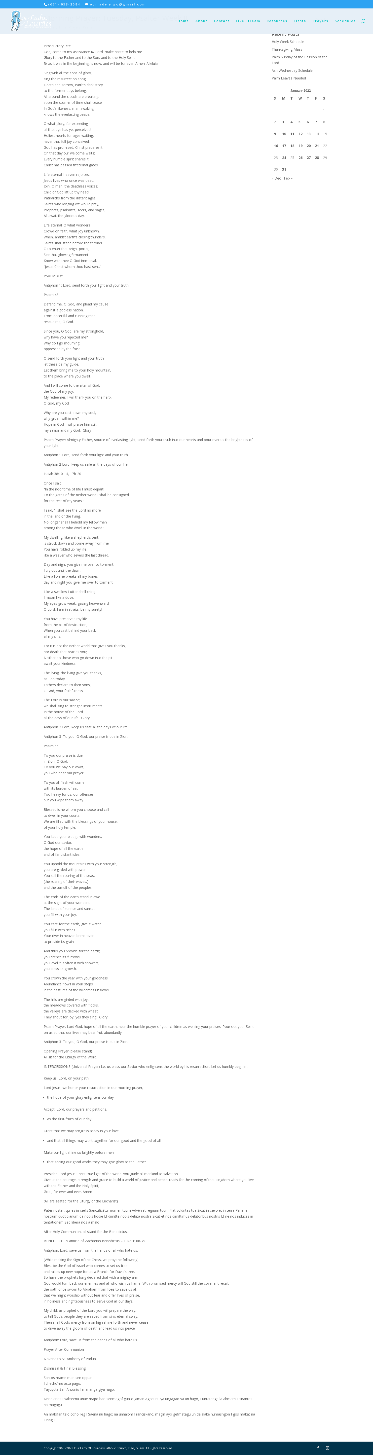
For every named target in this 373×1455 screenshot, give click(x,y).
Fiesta (300, 21)
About (201, 21)
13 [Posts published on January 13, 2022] (309, 133)
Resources (277, 21)
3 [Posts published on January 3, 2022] (283, 121)
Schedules (345, 21)
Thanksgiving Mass (287, 49)
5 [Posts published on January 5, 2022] (299, 121)
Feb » (288, 178)
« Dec (276, 178)
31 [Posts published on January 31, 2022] (284, 169)
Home (183, 21)
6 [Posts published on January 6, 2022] (308, 121)
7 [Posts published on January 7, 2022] (316, 121)
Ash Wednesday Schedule (292, 70)
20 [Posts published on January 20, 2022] (309, 145)
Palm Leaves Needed (289, 78)
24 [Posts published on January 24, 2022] (284, 157)
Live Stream (248, 21)
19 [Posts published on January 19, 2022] (300, 145)
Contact (221, 21)
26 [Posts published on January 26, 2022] (300, 157)
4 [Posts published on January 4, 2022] (291, 121)
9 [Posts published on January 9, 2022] (275, 133)
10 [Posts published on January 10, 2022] (284, 133)
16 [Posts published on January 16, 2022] (276, 145)
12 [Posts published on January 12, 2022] (300, 133)
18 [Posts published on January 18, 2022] (292, 145)
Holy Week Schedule (288, 41)
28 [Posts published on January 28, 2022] (317, 157)
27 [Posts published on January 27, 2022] (309, 157)
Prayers (320, 21)
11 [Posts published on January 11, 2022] (292, 133)
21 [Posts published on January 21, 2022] (317, 145)
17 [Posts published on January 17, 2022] (284, 145)
